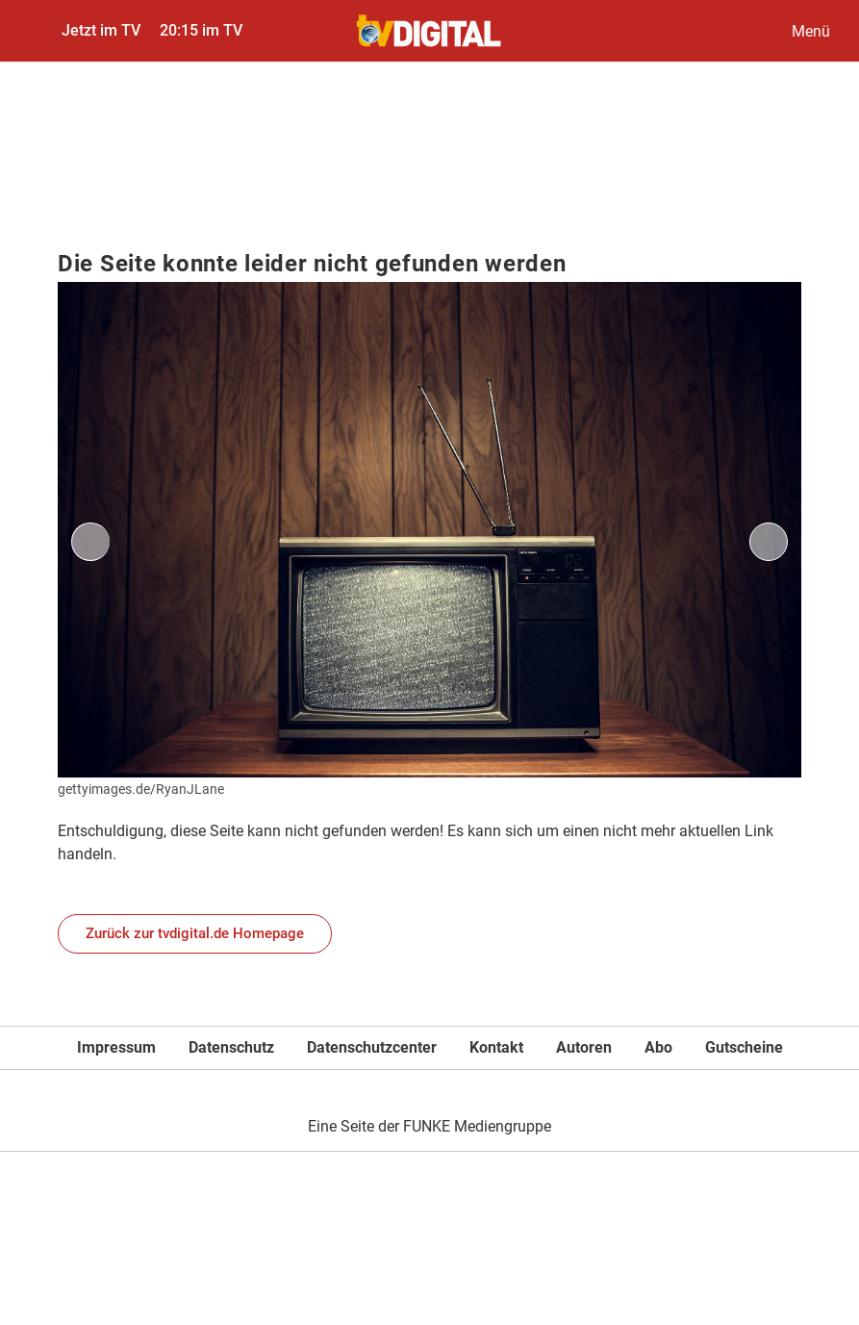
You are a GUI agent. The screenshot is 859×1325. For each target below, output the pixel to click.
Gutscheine (744, 1047)
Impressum (116, 1047)
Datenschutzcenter (372, 1047)
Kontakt (496, 1047)
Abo (658, 1047)
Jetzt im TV (101, 30)
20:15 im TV (201, 30)
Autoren (584, 1047)
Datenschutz (231, 1047)
